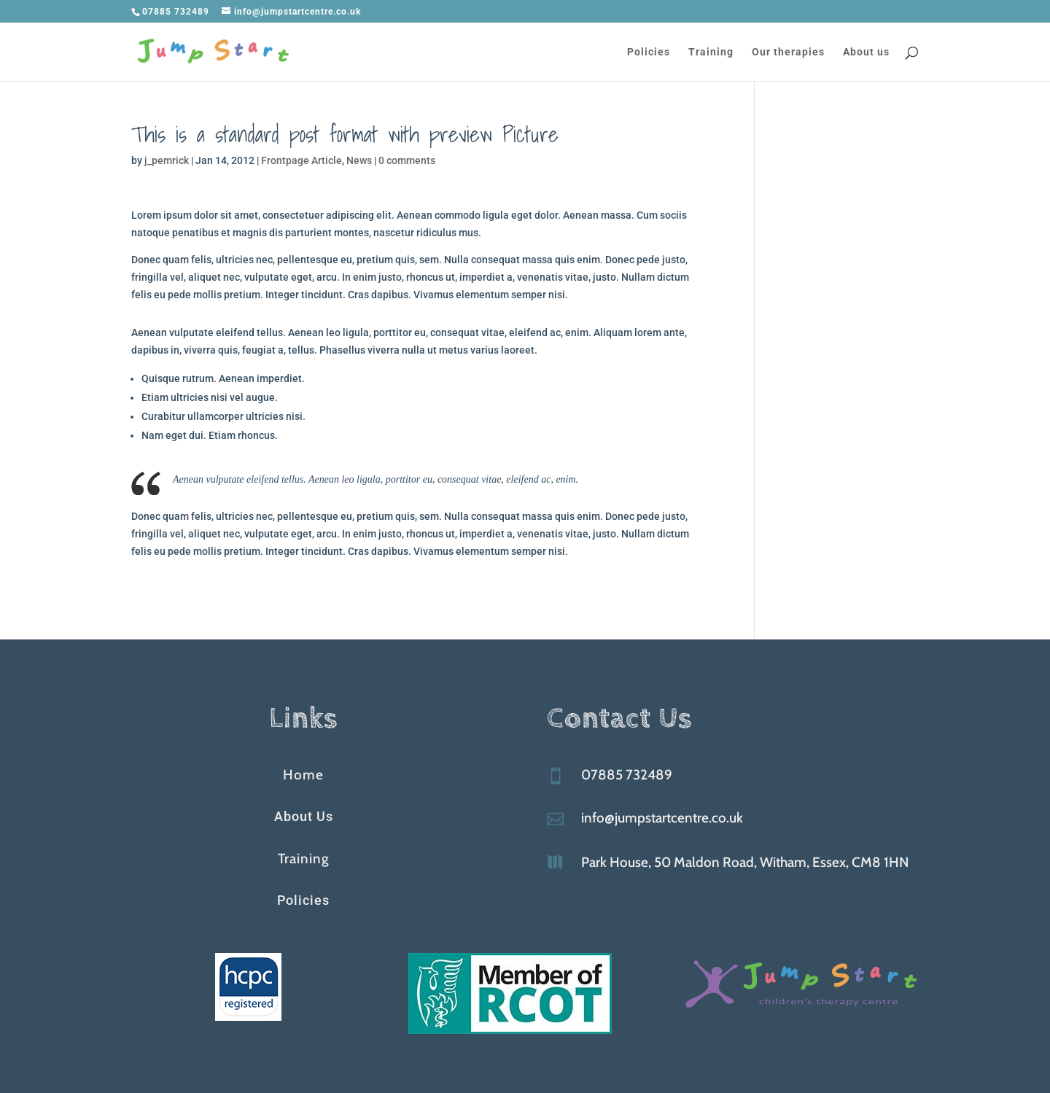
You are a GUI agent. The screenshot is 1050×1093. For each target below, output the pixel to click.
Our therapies (788, 52)
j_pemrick (166, 160)
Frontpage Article (301, 160)
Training (711, 52)
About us (866, 52)
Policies (648, 52)
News (359, 160)
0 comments (406, 160)
